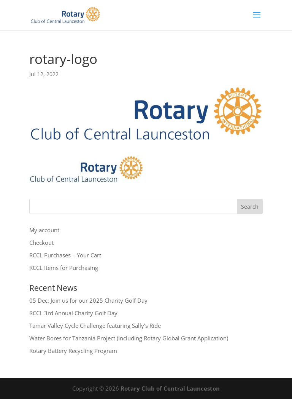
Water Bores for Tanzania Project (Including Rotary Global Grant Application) (128, 338)
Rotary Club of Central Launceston (170, 388)
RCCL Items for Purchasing (63, 267)
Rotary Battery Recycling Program (73, 350)
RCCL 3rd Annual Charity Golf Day (73, 313)
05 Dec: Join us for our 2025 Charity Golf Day (88, 300)
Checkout (41, 242)
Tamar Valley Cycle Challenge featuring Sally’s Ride (95, 325)
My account (44, 230)
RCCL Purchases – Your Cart (65, 255)
